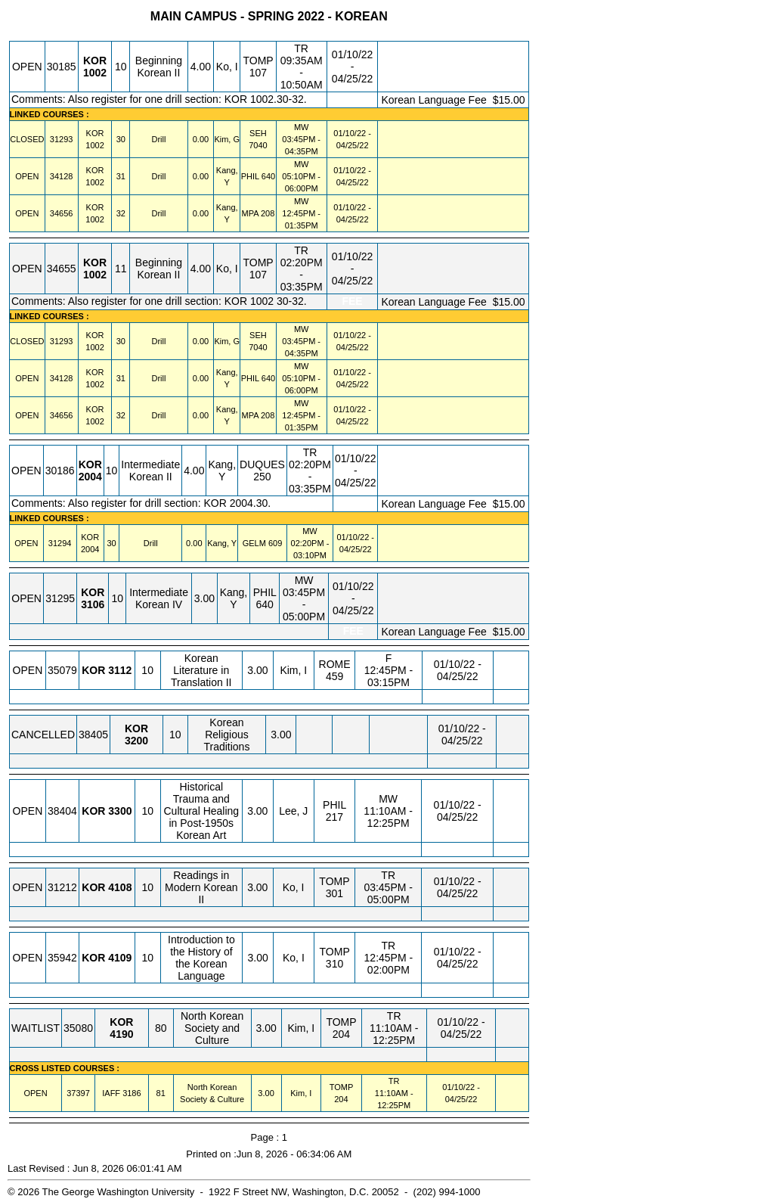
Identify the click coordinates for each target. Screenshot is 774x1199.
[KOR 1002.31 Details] (94, 182)
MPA (250, 213)
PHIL (250, 176)
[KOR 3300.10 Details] (120, 811)
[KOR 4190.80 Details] (121, 1034)
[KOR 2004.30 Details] (90, 549)
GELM (254, 543)
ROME (335, 664)
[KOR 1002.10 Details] (95, 73)
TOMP (258, 60)
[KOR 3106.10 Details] (92, 604)
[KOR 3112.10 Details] (120, 670)
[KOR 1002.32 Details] (94, 219)
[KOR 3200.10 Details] (136, 741)
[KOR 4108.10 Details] (120, 887)
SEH (258, 133)
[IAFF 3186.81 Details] (131, 1093)
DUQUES (262, 464)
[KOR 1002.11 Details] (95, 275)
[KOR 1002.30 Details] (94, 145)
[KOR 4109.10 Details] (120, 958)
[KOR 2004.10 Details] (90, 477)
